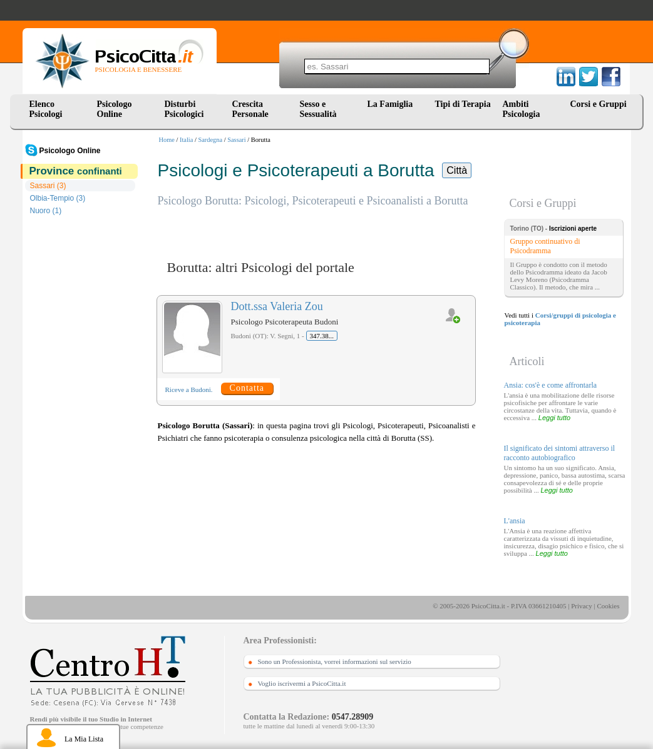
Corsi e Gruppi (598, 104)
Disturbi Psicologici (184, 109)
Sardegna (210, 139)
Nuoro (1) (46, 210)
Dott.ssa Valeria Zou (277, 306)
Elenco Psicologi (46, 109)
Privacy (581, 606)
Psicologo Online (114, 109)
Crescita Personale (250, 109)
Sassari (236, 139)
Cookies (608, 606)
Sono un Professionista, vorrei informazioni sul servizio (334, 661)
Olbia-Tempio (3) (58, 198)
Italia (186, 139)
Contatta (247, 388)
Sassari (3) (48, 185)
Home (167, 139)
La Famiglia (393, 104)
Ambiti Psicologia (521, 109)
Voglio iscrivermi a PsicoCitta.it (302, 683)
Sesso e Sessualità (318, 109)
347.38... (322, 335)
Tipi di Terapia (463, 104)
